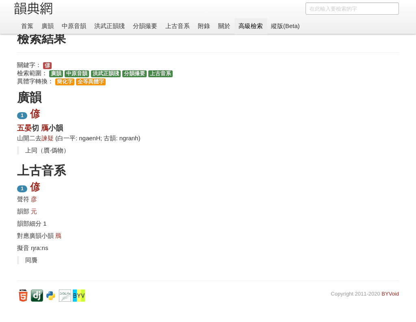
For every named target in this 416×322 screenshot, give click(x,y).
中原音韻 (74, 25)
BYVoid (390, 294)
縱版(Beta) (285, 25)
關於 (224, 25)
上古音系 (177, 25)
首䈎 (27, 25)
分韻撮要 (145, 25)
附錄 (204, 25)
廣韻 (47, 25)
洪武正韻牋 (109, 25)
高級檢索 (250, 25)
